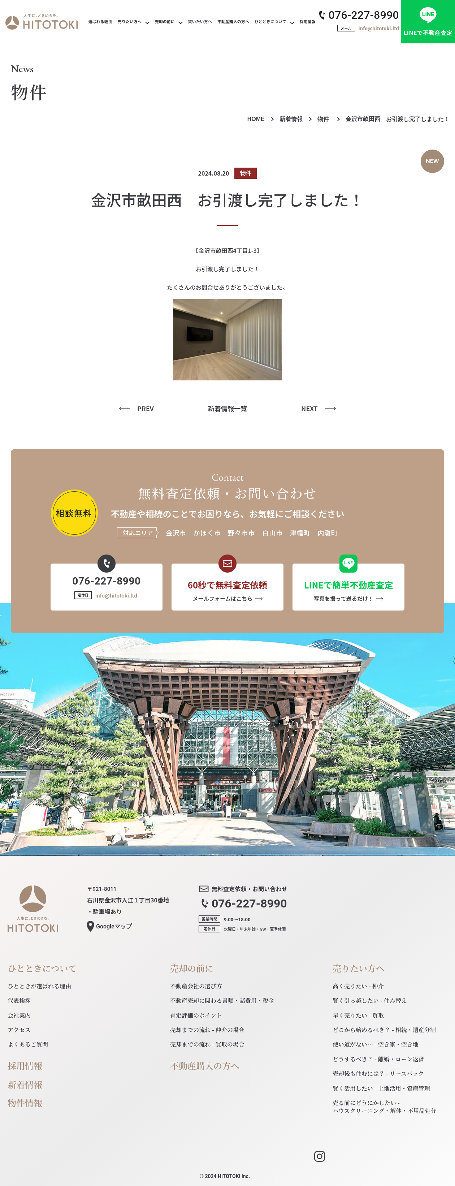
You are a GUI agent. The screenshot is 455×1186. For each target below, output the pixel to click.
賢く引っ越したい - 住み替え (370, 1000)
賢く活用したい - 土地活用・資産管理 (381, 1088)
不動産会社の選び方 (196, 986)
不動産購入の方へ (204, 1066)
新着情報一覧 (227, 408)
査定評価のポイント (196, 1015)
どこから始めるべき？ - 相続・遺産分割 (384, 1030)
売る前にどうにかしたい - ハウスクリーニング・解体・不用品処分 (384, 1107)
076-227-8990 (364, 15)
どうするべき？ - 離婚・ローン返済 (378, 1059)
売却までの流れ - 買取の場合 (207, 1044)
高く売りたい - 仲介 (358, 986)
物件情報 (25, 1103)
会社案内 (19, 1015)
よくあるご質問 (28, 1044)
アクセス (19, 1030)
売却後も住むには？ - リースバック (378, 1073)
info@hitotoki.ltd (379, 28)
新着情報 (291, 119)
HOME (256, 119)
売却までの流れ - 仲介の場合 (207, 1030)
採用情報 (25, 1066)
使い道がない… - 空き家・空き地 (376, 1044)
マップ (114, 927)
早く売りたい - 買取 (358, 1015)
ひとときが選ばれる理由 (39, 986)
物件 (323, 119)
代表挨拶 (19, 1000)
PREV (145, 408)
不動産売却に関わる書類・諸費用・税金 (222, 1000)
